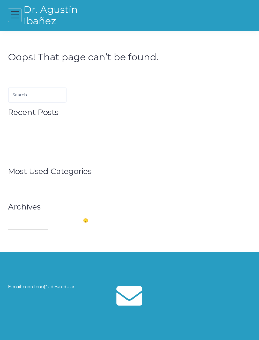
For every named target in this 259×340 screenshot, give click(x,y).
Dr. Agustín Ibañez (51, 15)
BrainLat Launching (38, 141)
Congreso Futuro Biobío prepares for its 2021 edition (72, 157)
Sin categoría (32, 192)
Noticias (26, 185)
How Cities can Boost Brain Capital (53, 126)
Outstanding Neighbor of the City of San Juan (65, 149)
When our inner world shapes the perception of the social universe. (88, 134)
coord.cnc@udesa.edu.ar (49, 286)
